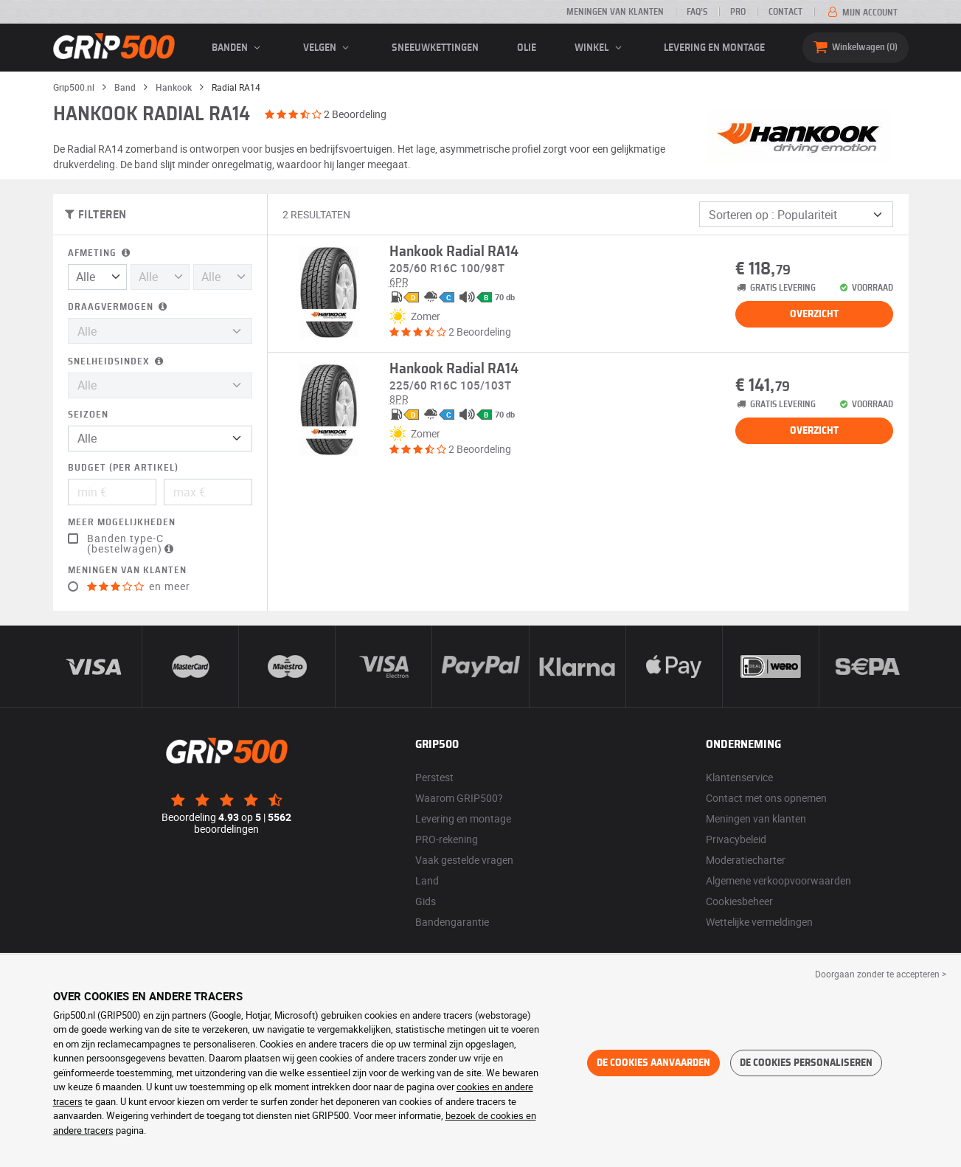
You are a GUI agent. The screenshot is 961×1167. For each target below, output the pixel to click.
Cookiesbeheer (739, 901)
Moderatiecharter (745, 860)
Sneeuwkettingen (435, 48)
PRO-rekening (446, 839)
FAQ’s (697, 11)
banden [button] (238, 48)
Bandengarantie (452, 922)
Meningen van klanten (615, 11)
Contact (785, 11)
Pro (738, 11)
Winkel (600, 48)
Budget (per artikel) (123, 468)
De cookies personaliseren (806, 1063)
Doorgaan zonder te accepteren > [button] (880, 974)
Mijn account (861, 12)
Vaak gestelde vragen (464, 860)
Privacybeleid (736, 839)
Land (427, 880)
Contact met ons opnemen (766, 798)
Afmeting (100, 253)
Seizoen (88, 415)
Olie (526, 48)
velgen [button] (328, 48)
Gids (425, 901)
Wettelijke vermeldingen (759, 922)
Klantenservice (739, 777)
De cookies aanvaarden (653, 1063)
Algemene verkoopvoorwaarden (778, 880)
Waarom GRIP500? (459, 798)
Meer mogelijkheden (122, 522)
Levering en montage (714, 48)
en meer (138, 586)
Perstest (434, 777)
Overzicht (814, 314)
